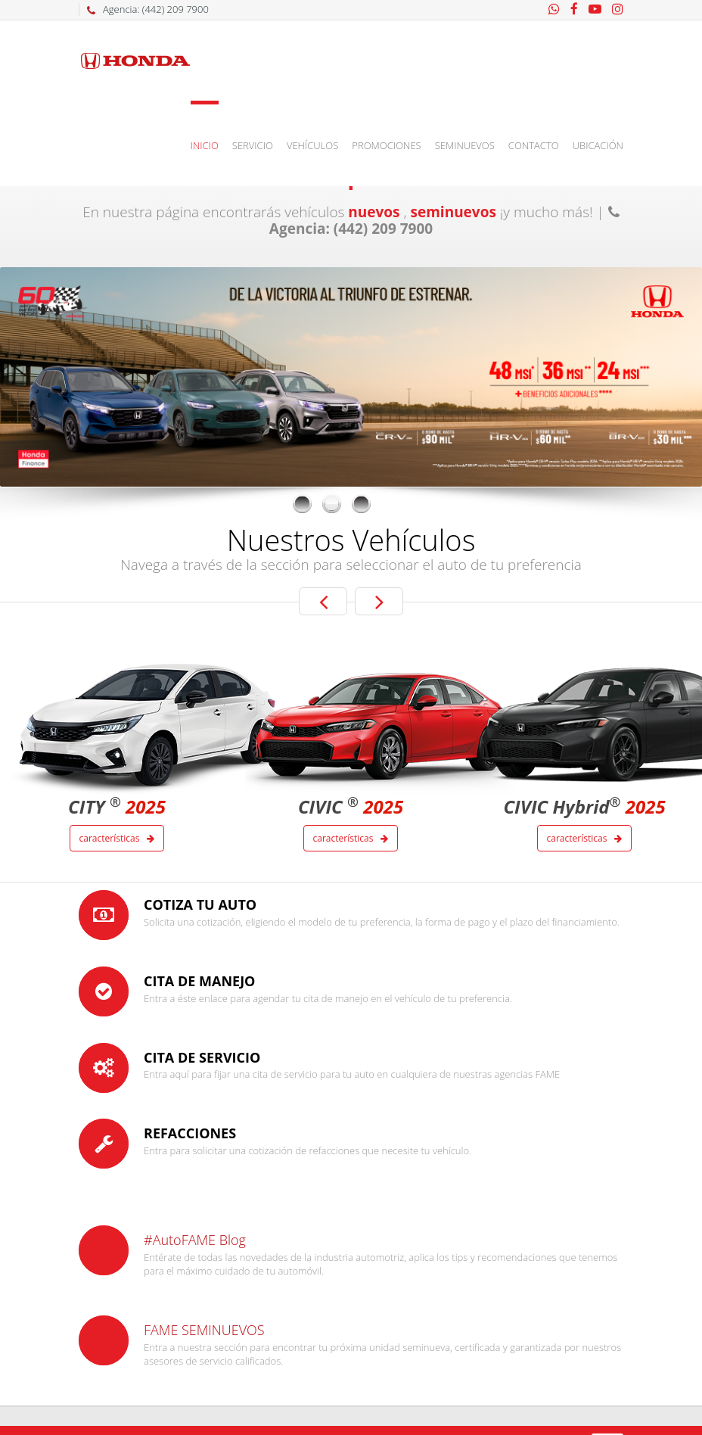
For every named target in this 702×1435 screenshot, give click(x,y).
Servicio (252, 145)
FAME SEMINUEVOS (204, 1330)
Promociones (386, 145)
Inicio (205, 145)
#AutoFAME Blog (195, 1240)
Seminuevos (465, 145)
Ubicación (598, 145)
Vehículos (312, 145)
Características (117, 838)
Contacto (533, 145)
